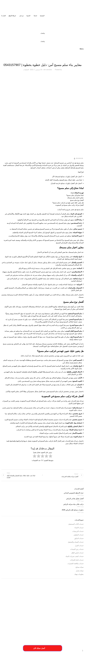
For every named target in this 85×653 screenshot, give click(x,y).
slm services (47, 69)
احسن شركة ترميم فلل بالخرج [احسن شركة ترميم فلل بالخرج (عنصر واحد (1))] (77, 596)
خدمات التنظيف (78, 535)
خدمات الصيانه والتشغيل (76, 542)
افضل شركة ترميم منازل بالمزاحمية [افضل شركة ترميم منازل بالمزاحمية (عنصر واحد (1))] (48, 602)
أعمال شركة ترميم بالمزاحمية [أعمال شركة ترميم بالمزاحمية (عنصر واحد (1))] (30, 594)
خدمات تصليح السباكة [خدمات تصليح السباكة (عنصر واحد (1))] (65, 612)
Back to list (42, 475)
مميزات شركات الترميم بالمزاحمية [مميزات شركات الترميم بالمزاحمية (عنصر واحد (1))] (76, 621)
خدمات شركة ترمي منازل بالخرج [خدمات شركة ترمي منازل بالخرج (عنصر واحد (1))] (21, 612)
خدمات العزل (79, 545)
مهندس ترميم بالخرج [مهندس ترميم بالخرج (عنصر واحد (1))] (31, 621)
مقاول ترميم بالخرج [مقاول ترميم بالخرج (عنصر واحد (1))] (58, 618)
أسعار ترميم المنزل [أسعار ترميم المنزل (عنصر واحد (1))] (60, 594)
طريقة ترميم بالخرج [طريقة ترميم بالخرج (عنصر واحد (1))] (67, 616)
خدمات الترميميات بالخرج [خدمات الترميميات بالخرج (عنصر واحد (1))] (14, 610)
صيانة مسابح (42, 60)
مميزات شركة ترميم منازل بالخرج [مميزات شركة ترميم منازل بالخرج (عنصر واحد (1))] (60, 621)
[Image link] (20, 635)
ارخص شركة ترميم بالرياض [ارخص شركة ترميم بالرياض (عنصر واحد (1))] (64, 596)
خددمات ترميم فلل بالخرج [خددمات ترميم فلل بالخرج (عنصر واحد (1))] (26, 610)
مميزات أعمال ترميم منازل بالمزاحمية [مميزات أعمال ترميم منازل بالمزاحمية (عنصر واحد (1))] (34, 618)
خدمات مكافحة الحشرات (76, 563)
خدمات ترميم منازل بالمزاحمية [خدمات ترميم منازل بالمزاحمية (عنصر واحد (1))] (77, 612)
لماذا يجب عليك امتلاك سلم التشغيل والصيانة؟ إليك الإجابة (63, 180)
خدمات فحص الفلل (77, 553)
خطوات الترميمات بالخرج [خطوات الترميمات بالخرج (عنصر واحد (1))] (7, 612)
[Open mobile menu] (82, 49)
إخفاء (72, 193)
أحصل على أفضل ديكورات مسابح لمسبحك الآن (67, 176)
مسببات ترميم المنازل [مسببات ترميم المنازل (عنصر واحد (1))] (79, 618)
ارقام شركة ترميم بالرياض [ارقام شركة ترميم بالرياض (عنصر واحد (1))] (24, 600)
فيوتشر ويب (5, 646)
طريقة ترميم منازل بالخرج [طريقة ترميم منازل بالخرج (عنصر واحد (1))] (56, 616)
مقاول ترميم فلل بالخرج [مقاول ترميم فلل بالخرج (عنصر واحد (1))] (48, 618)
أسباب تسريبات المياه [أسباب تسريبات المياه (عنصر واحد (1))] (79, 594)
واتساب (43, 33)
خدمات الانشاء (79, 527)
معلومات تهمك (79, 574)
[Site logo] (71, 7)
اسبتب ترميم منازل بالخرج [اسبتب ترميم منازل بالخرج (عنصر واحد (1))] (12, 600)
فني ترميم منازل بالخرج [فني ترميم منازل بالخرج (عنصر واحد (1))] (14, 616)
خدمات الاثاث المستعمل (76, 524)
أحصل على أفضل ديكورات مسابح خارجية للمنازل (66, 183)
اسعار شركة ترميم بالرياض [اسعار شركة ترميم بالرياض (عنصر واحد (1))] (78, 602)
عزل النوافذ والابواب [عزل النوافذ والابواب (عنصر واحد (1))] (45, 616)
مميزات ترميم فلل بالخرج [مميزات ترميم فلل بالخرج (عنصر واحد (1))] (8, 618)
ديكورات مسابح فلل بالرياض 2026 (73, 510)
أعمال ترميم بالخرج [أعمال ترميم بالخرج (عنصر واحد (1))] (41, 594)
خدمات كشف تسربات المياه (75, 556)
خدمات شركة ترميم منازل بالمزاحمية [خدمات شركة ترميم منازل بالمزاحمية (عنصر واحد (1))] (37, 612)
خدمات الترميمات (78, 531)
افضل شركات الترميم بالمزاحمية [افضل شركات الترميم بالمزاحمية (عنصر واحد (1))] (64, 602)
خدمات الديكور (79, 538)
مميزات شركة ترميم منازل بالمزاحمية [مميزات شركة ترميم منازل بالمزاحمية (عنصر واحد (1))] (44, 621)
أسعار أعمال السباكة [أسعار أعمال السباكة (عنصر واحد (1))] (69, 594)
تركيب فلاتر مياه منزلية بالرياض (73, 504)
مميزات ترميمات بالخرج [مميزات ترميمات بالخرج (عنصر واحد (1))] (20, 618)
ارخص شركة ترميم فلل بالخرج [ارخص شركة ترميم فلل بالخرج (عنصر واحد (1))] (50, 596)
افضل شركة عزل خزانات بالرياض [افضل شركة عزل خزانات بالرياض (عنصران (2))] (64, 609)
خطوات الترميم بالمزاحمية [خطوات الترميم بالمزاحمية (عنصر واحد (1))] (78, 616)
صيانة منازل (80, 571)
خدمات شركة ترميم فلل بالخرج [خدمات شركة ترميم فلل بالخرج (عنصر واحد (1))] (52, 612)
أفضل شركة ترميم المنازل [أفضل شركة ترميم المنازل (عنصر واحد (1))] (17, 594)
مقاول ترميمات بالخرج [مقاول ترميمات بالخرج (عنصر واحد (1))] (68, 618)
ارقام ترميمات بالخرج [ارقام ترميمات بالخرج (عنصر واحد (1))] (35, 600)
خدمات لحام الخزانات (77, 560)
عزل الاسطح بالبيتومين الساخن (74, 493)
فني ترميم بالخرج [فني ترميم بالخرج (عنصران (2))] (29, 615)
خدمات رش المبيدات (77, 549)
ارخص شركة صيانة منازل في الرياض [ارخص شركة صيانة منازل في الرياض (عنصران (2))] (62, 599)
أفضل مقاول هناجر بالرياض (75, 498)
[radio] (50, 456)
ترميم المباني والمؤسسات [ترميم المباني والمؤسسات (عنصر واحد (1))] (38, 610)
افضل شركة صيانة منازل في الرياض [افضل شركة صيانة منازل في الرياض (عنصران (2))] (62, 605)
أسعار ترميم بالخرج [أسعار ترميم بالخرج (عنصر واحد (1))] (51, 594)
